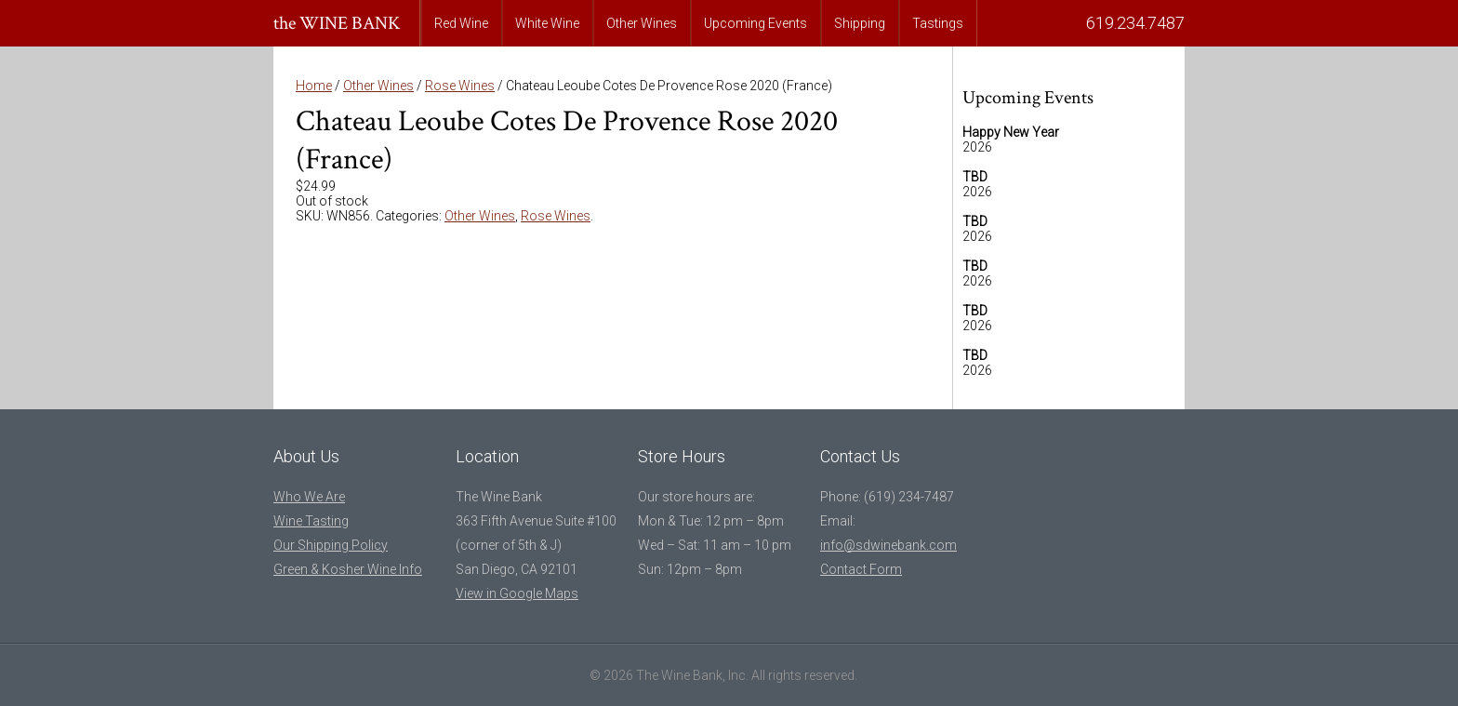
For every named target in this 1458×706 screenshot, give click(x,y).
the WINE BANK (337, 23)
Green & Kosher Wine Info (347, 569)
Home (314, 85)
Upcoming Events (755, 23)
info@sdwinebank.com (888, 545)
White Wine (547, 23)
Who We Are (309, 496)
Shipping (859, 23)
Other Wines (641, 23)
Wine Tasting (311, 520)
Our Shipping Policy (330, 545)
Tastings (937, 23)
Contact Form (861, 569)
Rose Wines (460, 85)
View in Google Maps (517, 593)
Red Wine (461, 23)
